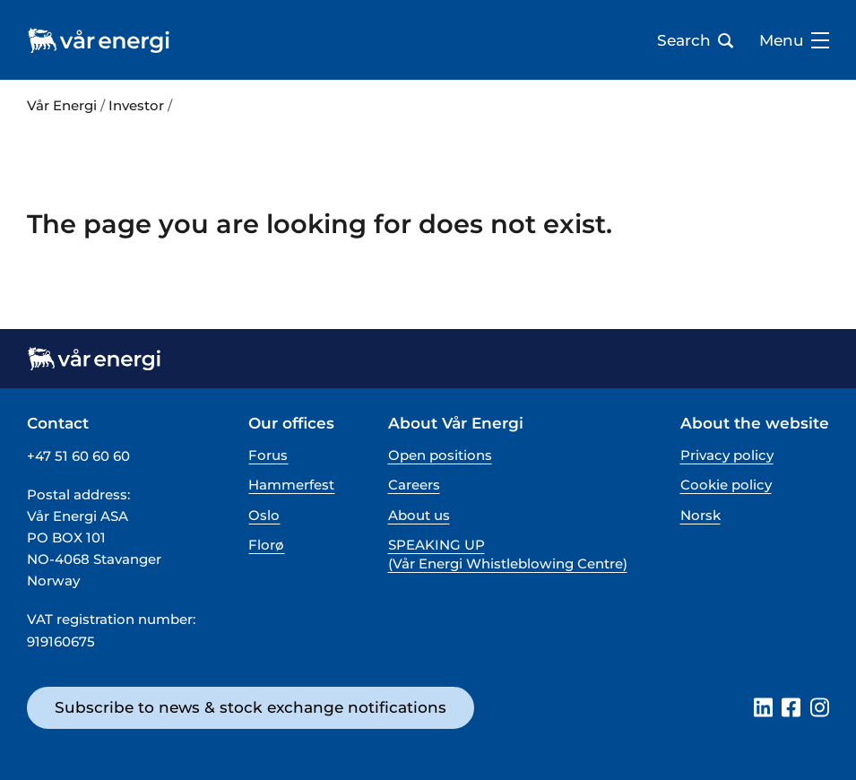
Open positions (440, 455)
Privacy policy (727, 455)
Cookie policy (726, 484)
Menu (794, 40)
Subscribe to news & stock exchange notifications (250, 707)
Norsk (700, 515)
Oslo (264, 515)
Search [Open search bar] (695, 40)
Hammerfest (291, 484)
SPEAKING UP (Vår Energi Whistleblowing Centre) (507, 554)
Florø (266, 544)
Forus (268, 455)
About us (419, 515)
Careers (414, 484)
